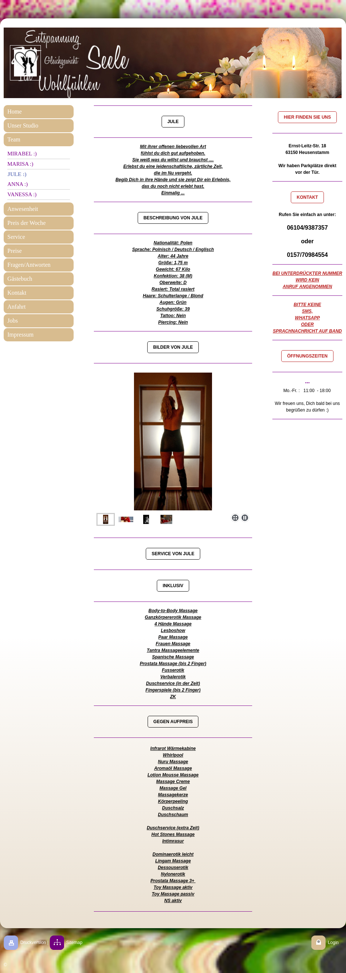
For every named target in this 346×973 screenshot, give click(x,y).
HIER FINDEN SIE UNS (307, 117)
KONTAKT (307, 197)
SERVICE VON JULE (173, 553)
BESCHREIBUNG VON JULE (173, 217)
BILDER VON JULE (173, 347)
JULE (173, 121)
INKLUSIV (173, 585)
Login (333, 942)
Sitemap (74, 942)
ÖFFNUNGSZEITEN (307, 356)
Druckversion (33, 942)
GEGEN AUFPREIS (173, 721)
